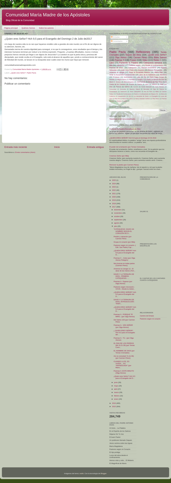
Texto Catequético (135, 91)
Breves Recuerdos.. (155, 70)
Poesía (139, 84)
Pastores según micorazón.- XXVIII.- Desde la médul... (124, 288)
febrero (117, 396)
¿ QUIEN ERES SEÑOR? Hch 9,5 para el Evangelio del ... (124, 333)
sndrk (81, 473)
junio (116, 382)
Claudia (118, 94)
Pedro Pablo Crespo (157, 77)
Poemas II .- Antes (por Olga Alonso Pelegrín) (124, 259)
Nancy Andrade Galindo (142, 98)
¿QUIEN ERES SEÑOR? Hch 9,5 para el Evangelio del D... (125, 253)
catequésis (120, 65)
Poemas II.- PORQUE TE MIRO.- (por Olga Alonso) (124, 315)
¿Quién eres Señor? (18, 73)
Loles (138, 77)
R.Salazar (116, 77)
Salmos (127, 87)
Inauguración (122, 96)
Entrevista (123, 89)
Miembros (163, 75)
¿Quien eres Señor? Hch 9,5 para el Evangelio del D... (124, 377)
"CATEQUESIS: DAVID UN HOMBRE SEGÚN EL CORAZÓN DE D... (124, 231)
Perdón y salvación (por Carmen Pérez (123, 238)
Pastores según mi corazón (150, 319)
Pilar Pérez (155, 98)
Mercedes (146, 89)
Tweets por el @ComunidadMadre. (122, 119)
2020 (114, 197)
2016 (114, 403)
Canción (135, 87)
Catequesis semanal (152, 63)
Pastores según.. (135, 65)
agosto (117, 223)
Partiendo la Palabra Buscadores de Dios (124, 129)
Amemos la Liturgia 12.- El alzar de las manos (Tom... (124, 270)
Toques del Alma (133, 55)
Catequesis (132, 68)
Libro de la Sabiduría (147, 75)
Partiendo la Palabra (128, 63)
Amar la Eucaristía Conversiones (122, 75)
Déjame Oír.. (155, 94)
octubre (117, 216)
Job (130, 96)
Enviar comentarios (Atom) (25, 152)
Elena (163, 94)
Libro (111, 63)
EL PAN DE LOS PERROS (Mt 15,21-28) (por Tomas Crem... (124, 345)
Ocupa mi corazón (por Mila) (124, 242)
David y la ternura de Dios (155, 79)
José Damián (141, 82)
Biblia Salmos (160, 57)
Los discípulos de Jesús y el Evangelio (146, 96)
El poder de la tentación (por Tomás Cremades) (127, 147)
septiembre (118, 220)
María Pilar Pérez (127, 98)
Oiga (154, 89)
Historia (154, 84)
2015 (114, 406)
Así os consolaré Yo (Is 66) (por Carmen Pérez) (124, 357)
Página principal (11, 28)
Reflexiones (143, 51)
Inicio (57, 147)
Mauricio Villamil (135, 89)
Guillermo (112, 96)
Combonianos (127, 94)
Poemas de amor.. (116, 68)
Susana (119, 101)
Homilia (111, 79)
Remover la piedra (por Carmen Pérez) (124, 165)
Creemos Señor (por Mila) (119, 156)
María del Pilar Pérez (155, 82)
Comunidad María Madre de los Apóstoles (48, 14)
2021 (114, 194)
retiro (147, 84)
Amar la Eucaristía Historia (139, 72)
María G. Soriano (115, 82)
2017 (114, 207)
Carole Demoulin (146, 87)
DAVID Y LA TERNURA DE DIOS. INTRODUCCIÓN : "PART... (124, 302)
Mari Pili (117, 98)
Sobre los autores (46, 28)
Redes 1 (157, 60)
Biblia (157, 91)
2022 (114, 190)
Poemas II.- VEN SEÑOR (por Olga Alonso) (123, 326)
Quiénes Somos (28, 28)
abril (116, 389)
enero (116, 399)
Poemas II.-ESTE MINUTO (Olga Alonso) (124, 372)
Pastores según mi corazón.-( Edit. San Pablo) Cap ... (125, 246)
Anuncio (141, 70)
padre (125, 101)
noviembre (118, 213)
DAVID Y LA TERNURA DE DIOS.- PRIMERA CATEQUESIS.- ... (124, 276)
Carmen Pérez (140, 57)
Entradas (115, 37)
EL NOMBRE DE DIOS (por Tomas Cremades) (124, 352)
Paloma (161, 89)
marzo (116, 392)
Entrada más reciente (15, 147)
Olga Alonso (121, 57)
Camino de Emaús (147, 316)
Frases (133, 60)
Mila (111, 65)
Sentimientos (128, 77)
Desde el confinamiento (154, 65)
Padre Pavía (31, 73)
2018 (114, 203)
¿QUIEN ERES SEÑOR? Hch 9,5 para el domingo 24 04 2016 (132, 138)
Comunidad (112, 89)
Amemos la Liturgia (116, 72)
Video (144, 60)
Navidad (132, 79)
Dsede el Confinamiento (141, 94)
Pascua (118, 87)
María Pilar (158, 72)
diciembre (118, 210)
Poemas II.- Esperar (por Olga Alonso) (123, 282)
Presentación (113, 91)
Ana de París (148, 91)
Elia (145, 77)
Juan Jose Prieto (127, 70)
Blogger (103, 473)
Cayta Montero (159, 87)
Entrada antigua (95, 147)
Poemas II (119, 60)
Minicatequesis (129, 82)
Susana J (140, 79)
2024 (114, 184)
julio (116, 226)
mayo (116, 386)
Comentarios (116, 41)
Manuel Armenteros (148, 68)
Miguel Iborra (121, 79)
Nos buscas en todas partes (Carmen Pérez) (124, 264)
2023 (114, 187)
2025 (114, 180)
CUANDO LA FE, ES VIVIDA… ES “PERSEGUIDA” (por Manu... (122, 365)
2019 (114, 200)
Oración (131, 84)
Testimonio (123, 91)
